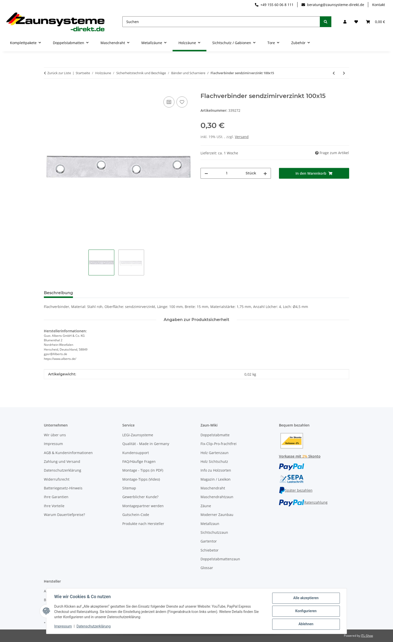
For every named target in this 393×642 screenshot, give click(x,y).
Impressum (63, 626)
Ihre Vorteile (54, 505)
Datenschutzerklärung (94, 626)
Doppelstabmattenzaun (220, 559)
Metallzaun (210, 523)
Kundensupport (135, 452)
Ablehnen (305, 624)
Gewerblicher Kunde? (140, 496)
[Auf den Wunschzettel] (181, 102)
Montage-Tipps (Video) (141, 479)
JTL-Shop (367, 635)
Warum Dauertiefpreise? (64, 514)
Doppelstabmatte (215, 435)
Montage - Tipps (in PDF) (142, 470)
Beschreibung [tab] (58, 292)
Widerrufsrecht (56, 479)
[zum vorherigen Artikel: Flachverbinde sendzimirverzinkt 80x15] (334, 73)
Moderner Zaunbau (217, 514)
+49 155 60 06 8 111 (274, 4)
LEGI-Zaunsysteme (137, 435)
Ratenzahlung (303, 502)
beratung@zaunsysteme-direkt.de (333, 4)
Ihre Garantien (56, 496)
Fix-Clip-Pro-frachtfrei (219, 443)
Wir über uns (55, 435)
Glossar (207, 567)
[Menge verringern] (206, 173)
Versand (242, 136)
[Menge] (227, 173)
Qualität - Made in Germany (145, 443)
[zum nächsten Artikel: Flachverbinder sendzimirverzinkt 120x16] (344, 73)
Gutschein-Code (135, 514)
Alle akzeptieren (305, 598)
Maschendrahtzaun (217, 496)
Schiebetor (210, 550)
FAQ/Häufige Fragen (139, 461)
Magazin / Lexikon (216, 479)
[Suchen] (221, 21)
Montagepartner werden (143, 505)
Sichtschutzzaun (214, 532)
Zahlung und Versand (62, 461)
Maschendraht (213, 488)
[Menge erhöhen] (265, 173)
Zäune (206, 505)
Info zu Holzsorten (216, 470)
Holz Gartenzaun (215, 452)
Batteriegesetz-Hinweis (63, 488)
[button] (344, 21)
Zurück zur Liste (59, 73)
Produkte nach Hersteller (143, 523)
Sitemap (129, 488)
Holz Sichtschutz (214, 461)
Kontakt (378, 4)
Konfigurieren (305, 611)
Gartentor (209, 541)
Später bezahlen (296, 490)
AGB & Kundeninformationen (68, 452)
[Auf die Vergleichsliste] (168, 102)
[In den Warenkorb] (48, 89)
